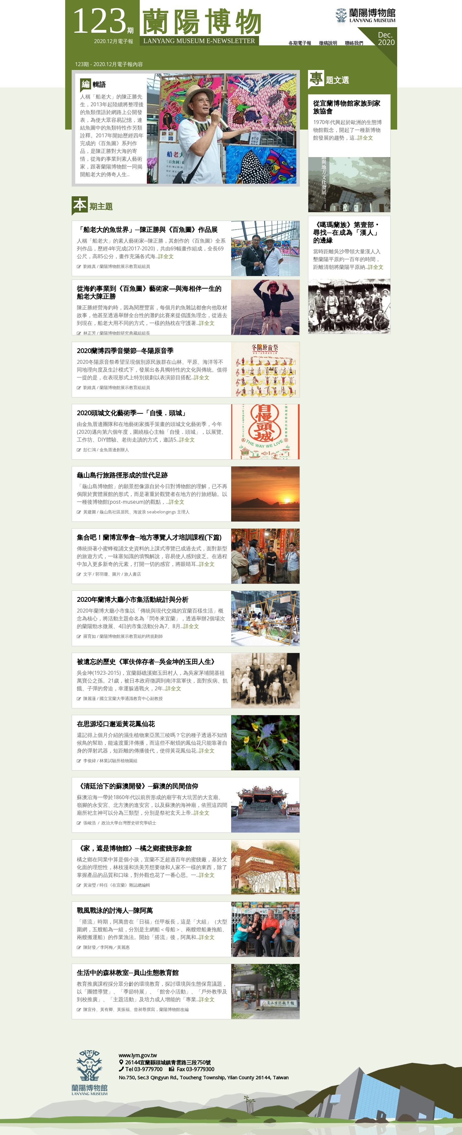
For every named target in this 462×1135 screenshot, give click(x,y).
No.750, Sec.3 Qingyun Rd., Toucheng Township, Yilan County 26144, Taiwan (204, 1077)
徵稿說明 (328, 43)
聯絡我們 (354, 43)
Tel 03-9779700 (141, 1069)
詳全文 (166, 256)
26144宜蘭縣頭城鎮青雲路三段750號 (165, 1062)
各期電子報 (300, 43)
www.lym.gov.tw (138, 1055)
